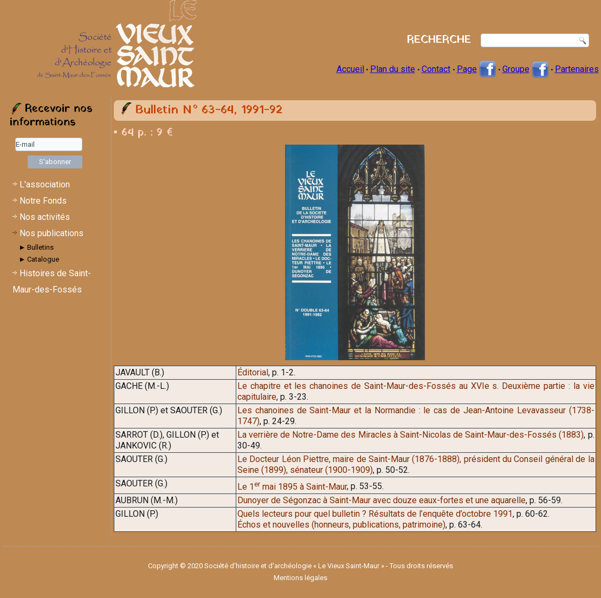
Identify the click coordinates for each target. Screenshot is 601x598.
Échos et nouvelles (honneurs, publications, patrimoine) (341, 524)
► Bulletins (36, 247)
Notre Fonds (43, 201)
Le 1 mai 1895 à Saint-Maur (292, 487)
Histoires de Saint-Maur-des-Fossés (51, 281)
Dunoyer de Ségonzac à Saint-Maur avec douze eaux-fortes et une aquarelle (381, 500)
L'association (45, 184)
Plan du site (392, 69)
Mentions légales (300, 578)
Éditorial (252, 372)
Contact (436, 69)
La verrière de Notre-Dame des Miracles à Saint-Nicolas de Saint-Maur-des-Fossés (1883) (410, 435)
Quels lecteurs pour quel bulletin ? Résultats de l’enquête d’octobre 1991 (375, 514)
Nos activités (45, 217)
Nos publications (51, 233)
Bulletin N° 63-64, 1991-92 (209, 110)
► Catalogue (39, 259)
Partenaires (577, 69)
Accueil (350, 69)
